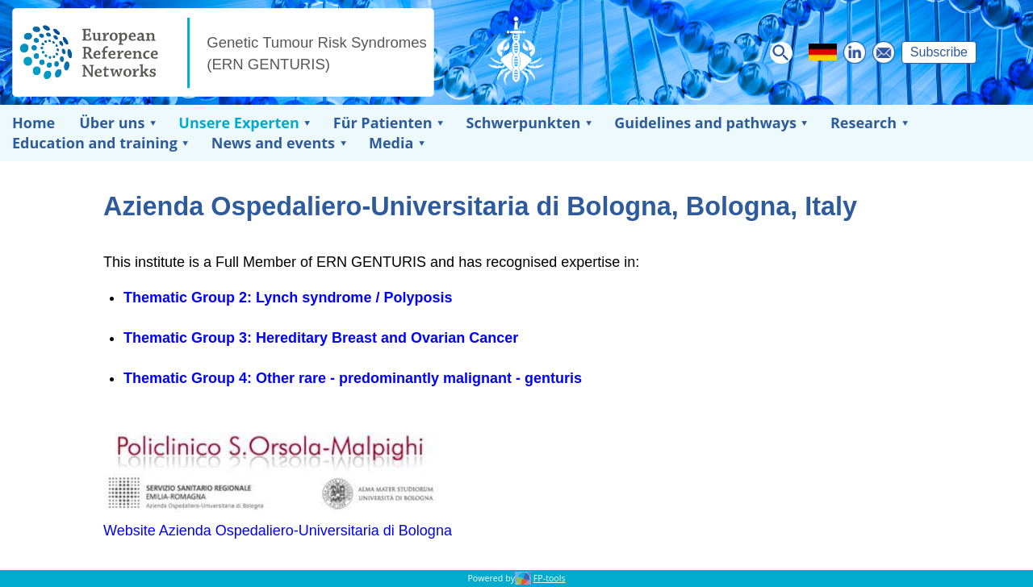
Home (33, 122)
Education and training (95, 142)
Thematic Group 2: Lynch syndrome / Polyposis (287, 297)
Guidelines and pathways (705, 122)
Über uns (111, 122)
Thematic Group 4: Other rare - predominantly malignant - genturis (352, 378)
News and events (273, 142)
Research (863, 122)
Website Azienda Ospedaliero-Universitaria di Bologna (277, 530)
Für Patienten (383, 122)
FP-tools (549, 578)
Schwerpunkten (523, 122)
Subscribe (939, 52)
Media (391, 142)
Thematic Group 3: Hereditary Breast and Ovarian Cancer (320, 338)
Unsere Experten (238, 122)
